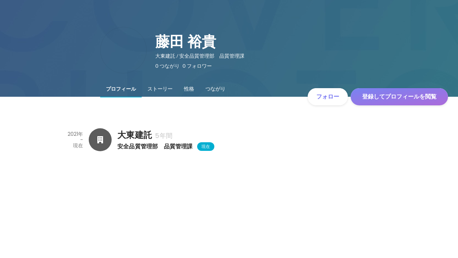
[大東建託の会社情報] (100, 139)
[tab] (121, 88)
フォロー (327, 96)
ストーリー (159, 88)
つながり (215, 88)
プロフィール (121, 88)
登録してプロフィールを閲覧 (399, 96)
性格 (189, 88)
